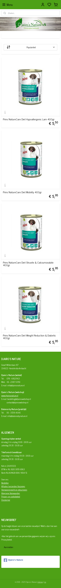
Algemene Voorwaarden (10, 493)
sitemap (40, 581)
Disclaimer (5, 500)
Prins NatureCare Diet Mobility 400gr (22, 192)
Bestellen (5, 483)
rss (45, 581)
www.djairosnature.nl (9, 395)
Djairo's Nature (13, 560)
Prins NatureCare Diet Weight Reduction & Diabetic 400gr (29, 336)
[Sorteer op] (30, 47)
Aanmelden (8, 547)
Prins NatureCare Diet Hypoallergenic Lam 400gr (28, 119)
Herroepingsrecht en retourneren (14, 489)
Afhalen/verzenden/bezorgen (13, 486)
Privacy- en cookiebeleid (10, 496)
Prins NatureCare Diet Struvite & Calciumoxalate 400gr (28, 263)
